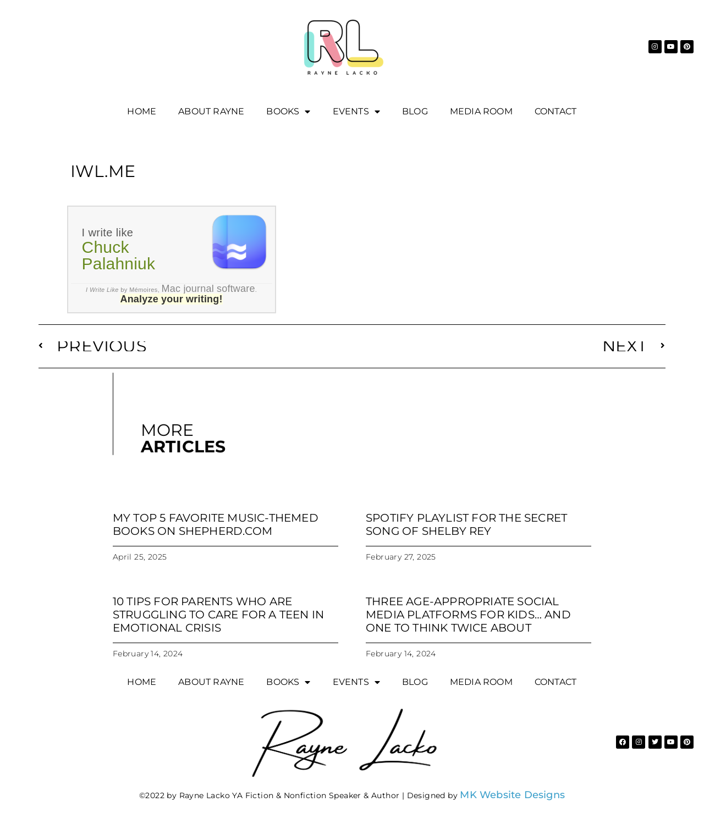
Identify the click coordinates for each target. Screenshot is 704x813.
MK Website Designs (512, 795)
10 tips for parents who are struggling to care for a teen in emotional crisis (218, 614)
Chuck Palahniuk (119, 255)
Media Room (481, 111)
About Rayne (211, 111)
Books (288, 111)
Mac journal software (208, 288)
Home (141, 111)
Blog (415, 111)
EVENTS (356, 111)
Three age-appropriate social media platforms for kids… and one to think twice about (468, 614)
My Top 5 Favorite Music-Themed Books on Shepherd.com (215, 524)
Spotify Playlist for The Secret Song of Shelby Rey (466, 524)
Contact (555, 111)
